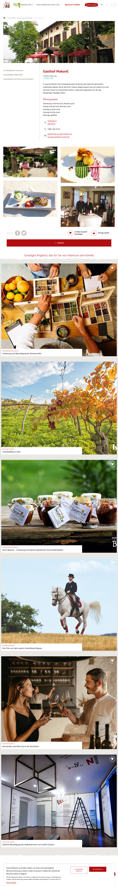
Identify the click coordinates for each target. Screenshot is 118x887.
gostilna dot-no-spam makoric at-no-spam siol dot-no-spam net (59, 136)
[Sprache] (115, 5)
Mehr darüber (11, 882)
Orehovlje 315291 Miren (51, 122)
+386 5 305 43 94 (53, 129)
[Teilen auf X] (24, 233)
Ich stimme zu (98, 869)
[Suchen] (112, 5)
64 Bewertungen (48, 78)
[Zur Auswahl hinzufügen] (79, 233)
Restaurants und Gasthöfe (25, 18)
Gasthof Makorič (39, 18)
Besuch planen (11, 18)
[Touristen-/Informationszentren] (108, 5)
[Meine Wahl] (103, 5)
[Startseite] (6, 5)
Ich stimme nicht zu (79, 870)
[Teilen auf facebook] (17, 233)
